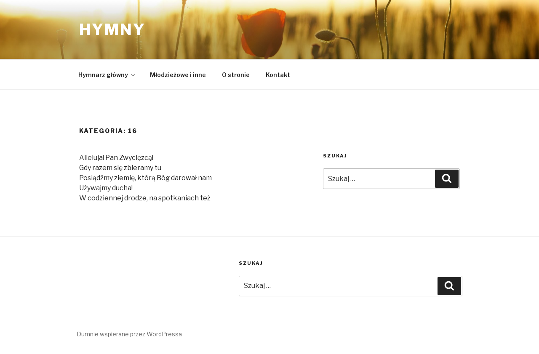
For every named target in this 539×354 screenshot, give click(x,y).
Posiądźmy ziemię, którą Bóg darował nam (145, 178)
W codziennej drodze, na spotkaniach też (145, 198)
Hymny (112, 29)
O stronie (236, 74)
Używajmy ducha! (106, 188)
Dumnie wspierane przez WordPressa (129, 334)
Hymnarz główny (107, 74)
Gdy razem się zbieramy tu (120, 168)
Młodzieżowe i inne (178, 74)
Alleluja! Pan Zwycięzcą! (116, 158)
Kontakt (278, 74)
